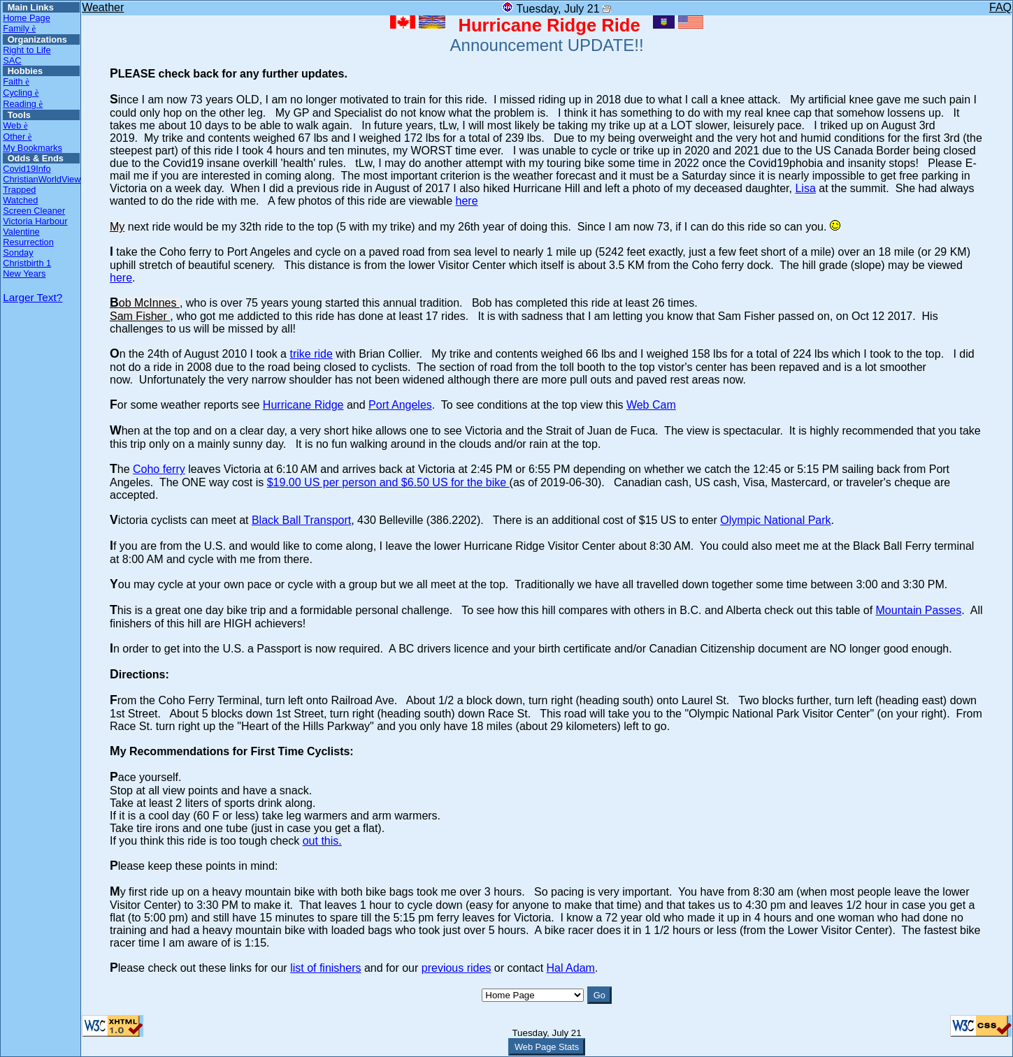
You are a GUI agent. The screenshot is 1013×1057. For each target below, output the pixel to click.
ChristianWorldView (41, 179)
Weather (103, 7)
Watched (20, 200)
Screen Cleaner (34, 210)
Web (15, 125)
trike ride (310, 354)
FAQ (1000, 7)
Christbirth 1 (27, 263)
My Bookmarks (32, 148)
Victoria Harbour (35, 221)
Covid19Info (26, 168)
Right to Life (26, 50)
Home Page (26, 18)
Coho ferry (159, 469)
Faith (16, 81)
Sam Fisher (140, 316)
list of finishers (325, 968)
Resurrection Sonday (28, 247)
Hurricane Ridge (303, 405)
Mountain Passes (919, 610)
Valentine (21, 231)
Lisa (805, 188)
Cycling (20, 92)
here (467, 201)
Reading (23, 104)
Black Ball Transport (301, 520)
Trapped (19, 189)
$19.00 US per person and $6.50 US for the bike (388, 482)
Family (19, 28)
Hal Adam (571, 968)
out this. (322, 841)
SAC (12, 60)
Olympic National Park (775, 520)
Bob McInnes (145, 303)
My (117, 227)
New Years (24, 273)
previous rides (456, 968)
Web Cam (651, 405)
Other (17, 136)
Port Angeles (400, 405)
